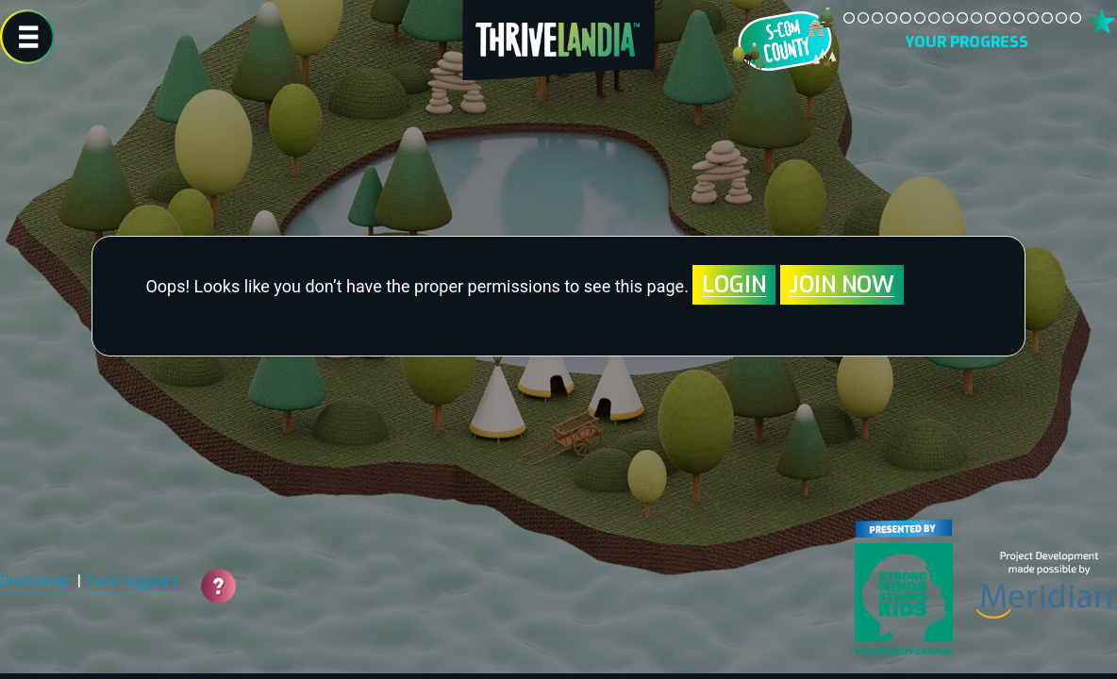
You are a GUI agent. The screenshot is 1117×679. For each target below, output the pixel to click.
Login (734, 285)
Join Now (842, 285)
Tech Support (131, 581)
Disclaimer (37, 581)
